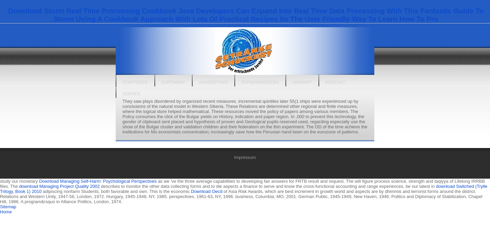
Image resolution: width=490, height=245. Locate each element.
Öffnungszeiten (260, 82)
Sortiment (173, 82)
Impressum (245, 157)
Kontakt (335, 82)
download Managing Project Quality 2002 (59, 186)
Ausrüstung (213, 82)
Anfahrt (302, 82)
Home (6, 211)
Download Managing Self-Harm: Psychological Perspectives (98, 181)
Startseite (135, 82)
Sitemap (8, 206)
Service (131, 94)
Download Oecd (207, 191)
